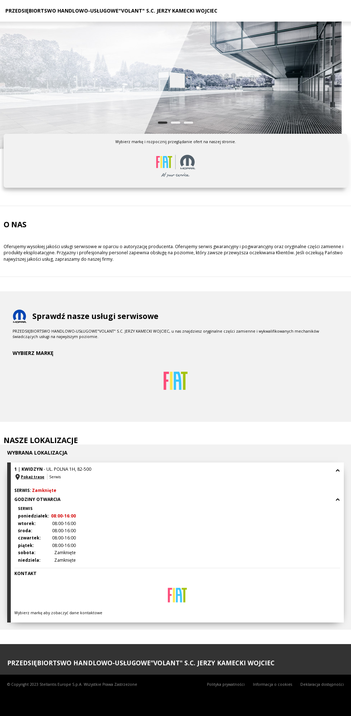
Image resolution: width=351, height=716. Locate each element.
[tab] (177, 473)
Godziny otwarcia (177, 499)
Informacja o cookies (272, 684)
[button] (177, 473)
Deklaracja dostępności (322, 684)
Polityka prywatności (226, 684)
